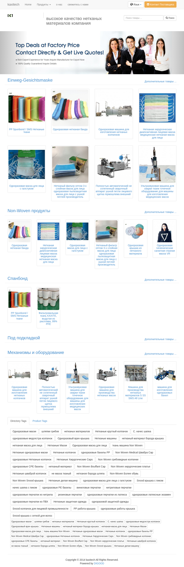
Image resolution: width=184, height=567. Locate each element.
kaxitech (13, 4)
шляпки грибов (50, 431)
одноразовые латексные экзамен (151, 494)
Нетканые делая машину (63, 480)
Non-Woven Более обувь (124, 473)
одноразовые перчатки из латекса (107, 494)
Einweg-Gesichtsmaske (30, 80)
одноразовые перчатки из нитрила (33, 494)
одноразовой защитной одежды (110, 501)
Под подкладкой (24, 337)
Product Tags (40, 420)
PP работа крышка (84, 508)
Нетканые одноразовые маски (30, 452)
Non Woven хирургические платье (130, 466)
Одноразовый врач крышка (73, 438)
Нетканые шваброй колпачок (29, 473)
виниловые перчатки (89, 487)
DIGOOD (99, 563)
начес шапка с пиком (25, 487)
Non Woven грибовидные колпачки (118, 459)
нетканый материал (60, 466)
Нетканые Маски (57, 445)
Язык (136, 4)
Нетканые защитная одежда (70, 501)
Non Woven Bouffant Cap (91, 466)
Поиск (170, 18)
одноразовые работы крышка (118, 508)
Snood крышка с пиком (150, 480)
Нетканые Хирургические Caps (75, 459)
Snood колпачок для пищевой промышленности (40, 508)
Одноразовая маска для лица (89, 445)
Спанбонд (17, 278)
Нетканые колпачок (64, 452)
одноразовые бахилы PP (95, 452)
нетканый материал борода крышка (143, 438)
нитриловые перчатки (119, 487)
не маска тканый (61, 473)
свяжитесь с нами (78, 4)
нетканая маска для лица (27, 445)
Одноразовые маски (24, 431)
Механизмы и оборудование (36, 352)
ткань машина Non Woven (127, 445)
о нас (59, 4)
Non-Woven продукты (29, 210)
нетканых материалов (77, 431)
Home (28, 4)
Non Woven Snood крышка (28, 480)
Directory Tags (18, 420)
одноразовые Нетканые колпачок (32, 459)
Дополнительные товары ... (160, 81)
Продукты (44, 4)
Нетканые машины (106, 438)
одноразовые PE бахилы (56, 487)
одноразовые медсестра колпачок (32, 438)
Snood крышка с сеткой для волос (32, 515)
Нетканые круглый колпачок (111, 431)
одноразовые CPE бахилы (28, 466)
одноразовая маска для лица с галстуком (107, 480)
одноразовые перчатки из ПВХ (30, 501)
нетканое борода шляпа (90, 473)
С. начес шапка (142, 431)
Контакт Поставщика (160, 4)
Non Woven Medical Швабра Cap (134, 452)
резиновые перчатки (70, 494)
